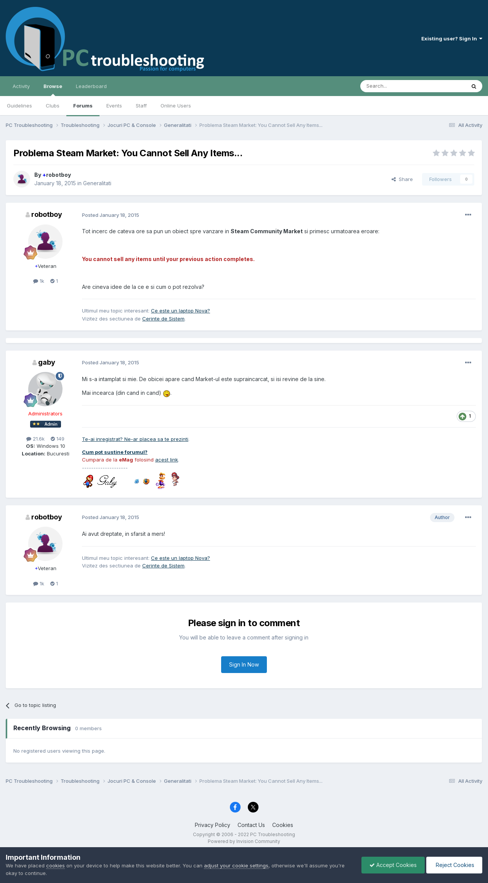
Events (114, 106)
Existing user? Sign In (451, 38)
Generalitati (97, 183)
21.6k (35, 439)
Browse (52, 89)
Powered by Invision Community (244, 841)
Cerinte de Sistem (163, 319)
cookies (55, 865)
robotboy (56, 174)
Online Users (176, 106)
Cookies (282, 825)
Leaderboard (91, 86)
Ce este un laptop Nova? (180, 311)
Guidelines (19, 106)
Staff (141, 106)
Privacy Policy (212, 825)
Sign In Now (244, 664)
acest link (166, 460)
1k (38, 281)
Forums (83, 106)
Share (402, 179)
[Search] (393, 86)
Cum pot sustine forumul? (115, 452)
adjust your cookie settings (236, 865)
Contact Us (251, 825)
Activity (21, 86)
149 (57, 439)
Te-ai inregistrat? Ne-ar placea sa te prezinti (135, 439)
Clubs (52, 106)
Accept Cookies (393, 865)
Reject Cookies (454, 865)
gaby (46, 362)
